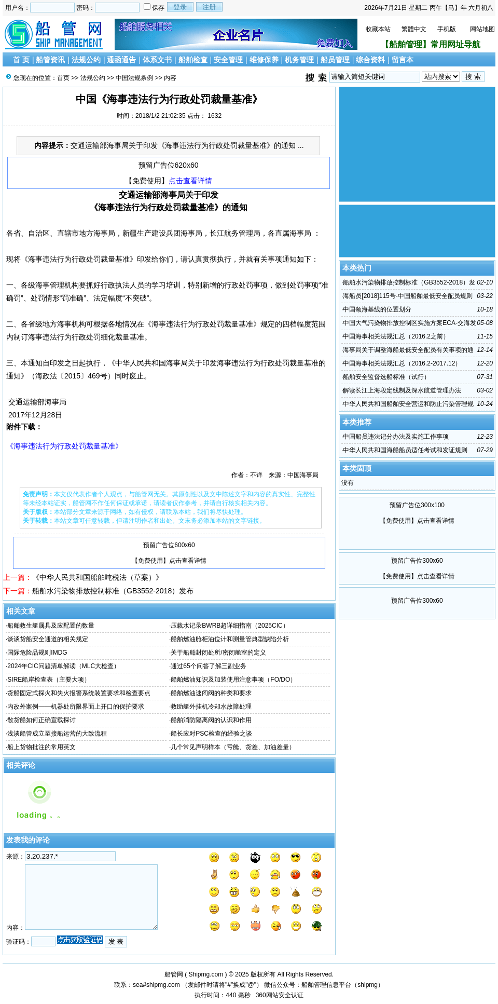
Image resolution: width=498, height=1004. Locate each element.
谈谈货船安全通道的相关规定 (47, 639)
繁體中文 (414, 29)
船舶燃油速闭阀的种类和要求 (211, 693)
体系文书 (157, 60)
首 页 (21, 60)
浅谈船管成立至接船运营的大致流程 (57, 733)
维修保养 (264, 60)
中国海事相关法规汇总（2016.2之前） (396, 336)
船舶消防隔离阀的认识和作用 (211, 720)
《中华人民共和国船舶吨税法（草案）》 (97, 577)
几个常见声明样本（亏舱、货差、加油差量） (233, 747)
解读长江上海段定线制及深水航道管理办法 (402, 390)
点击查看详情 (190, 181)
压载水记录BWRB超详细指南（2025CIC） (229, 625)
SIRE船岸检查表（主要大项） (48, 679)
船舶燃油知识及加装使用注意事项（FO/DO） (233, 679)
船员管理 (335, 60)
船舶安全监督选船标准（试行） (386, 377)
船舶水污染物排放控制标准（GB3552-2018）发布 (112, 591)
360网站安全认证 (279, 995)
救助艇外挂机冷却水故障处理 (211, 706)
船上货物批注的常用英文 (41, 747)
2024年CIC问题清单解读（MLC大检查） (63, 666)
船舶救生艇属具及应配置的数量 (50, 625)
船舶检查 (193, 60)
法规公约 (86, 60)
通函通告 (121, 60)
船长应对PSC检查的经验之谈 (211, 733)
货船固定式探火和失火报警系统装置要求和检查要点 (78, 693)
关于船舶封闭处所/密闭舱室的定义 (218, 652)
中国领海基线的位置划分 (377, 309)
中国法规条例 (134, 78)
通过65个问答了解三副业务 (208, 666)
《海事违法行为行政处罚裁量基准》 (64, 446)
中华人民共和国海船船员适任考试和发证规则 (405, 450)
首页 (63, 78)
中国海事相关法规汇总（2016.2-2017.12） (402, 363)
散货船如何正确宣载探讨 (41, 720)
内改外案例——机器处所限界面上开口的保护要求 (75, 706)
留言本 (402, 60)
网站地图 (482, 29)
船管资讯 (50, 60)
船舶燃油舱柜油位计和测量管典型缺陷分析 (230, 639)
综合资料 (370, 60)
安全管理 (228, 60)
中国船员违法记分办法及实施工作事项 (396, 436)
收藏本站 (378, 29)
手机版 (446, 29)
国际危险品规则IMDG (37, 652)
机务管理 (299, 60)
